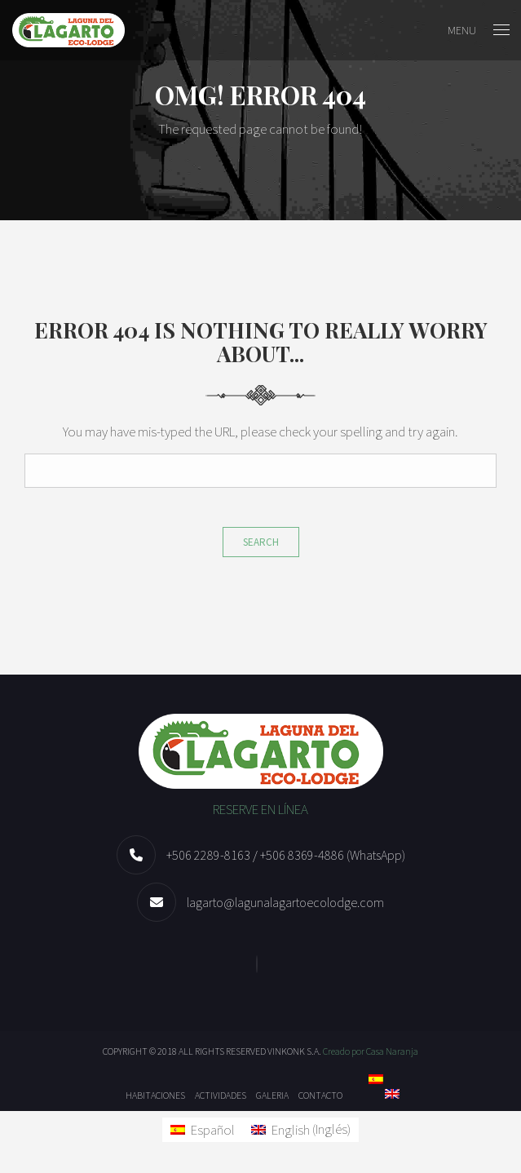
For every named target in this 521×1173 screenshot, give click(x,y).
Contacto (320, 1095)
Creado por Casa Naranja (370, 1051)
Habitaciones (155, 1095)
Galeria (272, 1095)
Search (261, 542)
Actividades (220, 1095)
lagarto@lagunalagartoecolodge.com (285, 902)
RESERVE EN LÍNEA (260, 809)
